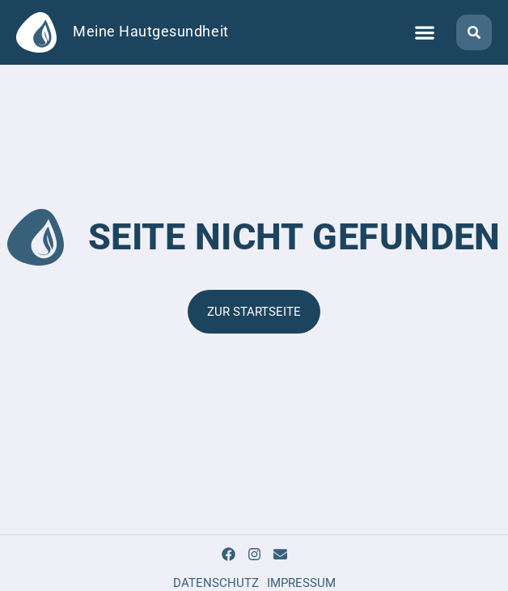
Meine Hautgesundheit (151, 31)
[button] (424, 33)
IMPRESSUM (301, 583)
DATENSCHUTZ (216, 583)
